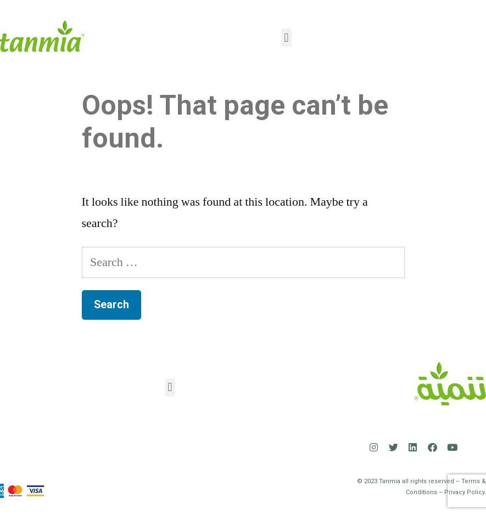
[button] (286, 38)
